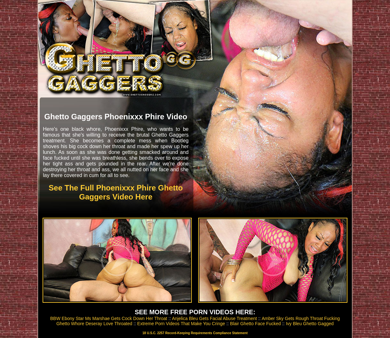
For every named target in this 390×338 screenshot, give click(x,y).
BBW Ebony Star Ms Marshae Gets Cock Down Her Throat (108, 318)
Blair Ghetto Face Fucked (255, 323)
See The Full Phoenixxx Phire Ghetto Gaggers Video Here (116, 192)
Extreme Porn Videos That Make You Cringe (181, 323)
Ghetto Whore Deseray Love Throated (94, 323)
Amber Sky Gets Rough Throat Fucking (301, 318)
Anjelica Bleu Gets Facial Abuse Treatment (214, 318)
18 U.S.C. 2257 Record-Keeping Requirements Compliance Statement (195, 333)
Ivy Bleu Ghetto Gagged (310, 323)
